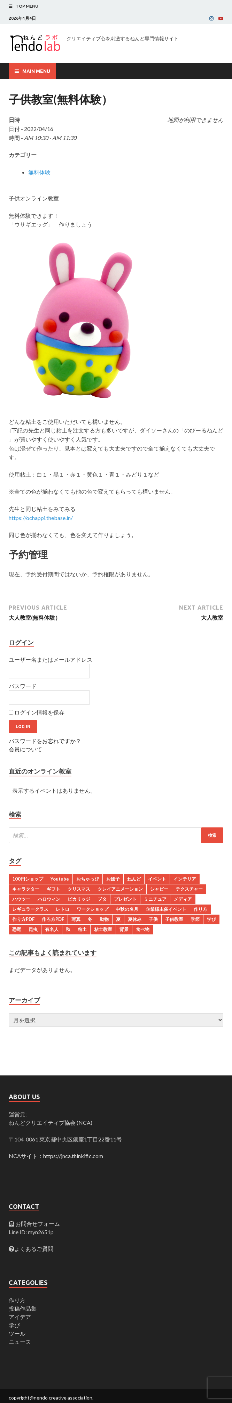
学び (211, 919)
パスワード (23, 686)
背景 (124, 929)
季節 (195, 919)
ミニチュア (155, 899)
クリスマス (79, 889)
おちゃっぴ (87, 879)
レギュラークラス (30, 909)
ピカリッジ (79, 899)
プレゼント (125, 899)
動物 (104, 919)
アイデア (20, 1316)
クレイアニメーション (120, 889)
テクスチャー (189, 889)
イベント (157, 879)
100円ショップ (27, 879)
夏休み (134, 919)
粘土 (82, 929)
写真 (75, 919)
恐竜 (16, 929)
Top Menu (27, 6)
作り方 (200, 909)
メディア (183, 899)
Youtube (60, 879)
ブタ (102, 899)
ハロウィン (49, 899)
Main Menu (36, 71)
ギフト (53, 889)
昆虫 (33, 929)
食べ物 (142, 929)
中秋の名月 (127, 909)
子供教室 (174, 919)
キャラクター (25, 889)
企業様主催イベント (166, 909)
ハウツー (21, 899)
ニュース (20, 1341)
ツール (17, 1333)
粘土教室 (103, 929)
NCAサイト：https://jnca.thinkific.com (56, 1156)
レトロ (62, 909)
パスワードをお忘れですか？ (45, 740)
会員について (25, 749)
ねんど (134, 879)
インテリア (184, 879)
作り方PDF (23, 919)
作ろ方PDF (53, 919)
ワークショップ (92, 909)
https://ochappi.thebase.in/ (41, 517)
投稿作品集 (23, 1308)
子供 (153, 919)
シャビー (159, 889)
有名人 (52, 929)
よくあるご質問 (33, 1248)
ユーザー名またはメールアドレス (50, 659)
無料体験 (39, 172)
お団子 (113, 879)
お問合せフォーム (37, 1223)
